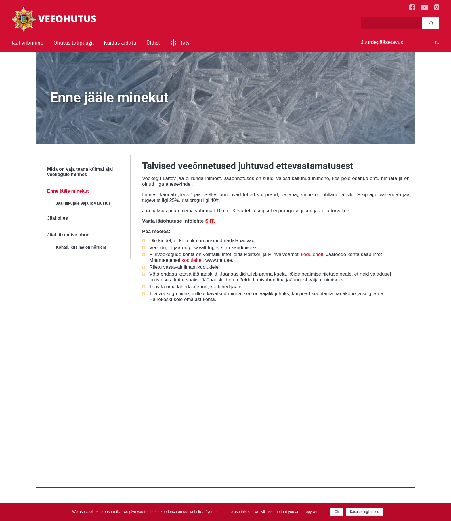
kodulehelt (312, 254)
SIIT (209, 221)
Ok (337, 512)
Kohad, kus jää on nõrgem (81, 247)
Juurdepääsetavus (382, 42)
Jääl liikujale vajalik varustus (83, 203)
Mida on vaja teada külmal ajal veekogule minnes (80, 172)
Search (431, 23)
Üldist (153, 43)
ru (437, 42)
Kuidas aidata (120, 43)
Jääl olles (57, 218)
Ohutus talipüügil (73, 43)
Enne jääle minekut (68, 191)
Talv (185, 43)
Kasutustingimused (364, 512)
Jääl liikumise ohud (68, 234)
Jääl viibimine (27, 43)
